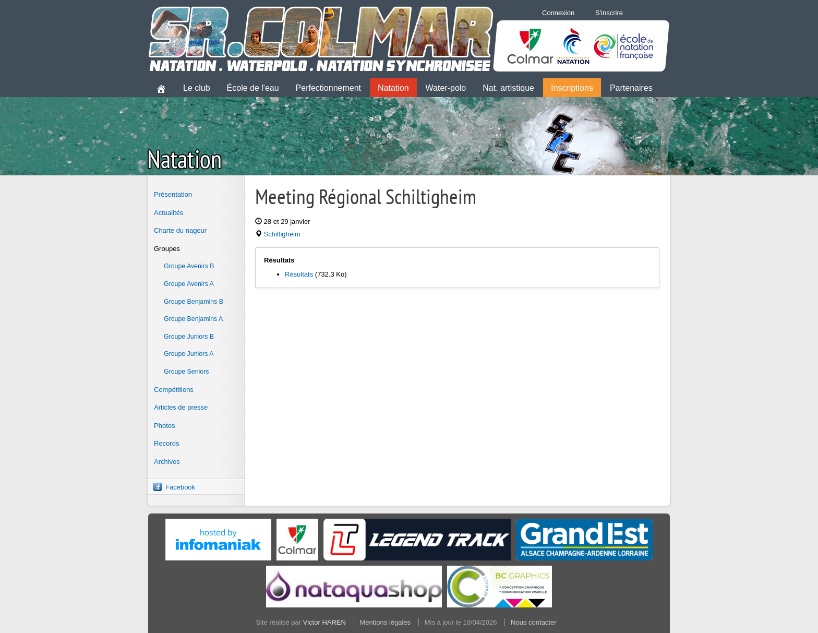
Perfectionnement (328, 87)
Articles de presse (181, 407)
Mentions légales (385, 622)
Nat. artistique (508, 87)
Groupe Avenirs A (189, 284)
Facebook (180, 487)
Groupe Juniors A (188, 353)
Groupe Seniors (186, 371)
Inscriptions (572, 87)
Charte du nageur (180, 230)
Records (166, 443)
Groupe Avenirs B (189, 266)
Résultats (299, 274)
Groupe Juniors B (189, 336)
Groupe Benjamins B (193, 301)
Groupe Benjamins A (193, 319)
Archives (167, 461)
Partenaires (631, 87)
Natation (393, 87)
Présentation (173, 194)
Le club (196, 87)
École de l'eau (253, 87)
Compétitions (174, 389)
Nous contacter (533, 622)
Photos (164, 425)
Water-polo (446, 87)
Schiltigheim (282, 234)
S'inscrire (609, 13)
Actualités (168, 213)
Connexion (558, 13)
